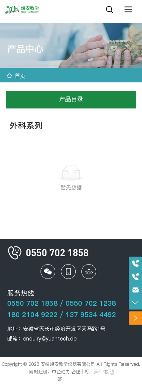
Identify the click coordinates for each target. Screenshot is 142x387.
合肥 (76, 371)
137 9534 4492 (91, 314)
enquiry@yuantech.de (49, 338)
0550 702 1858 (32, 303)
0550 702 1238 (91, 303)
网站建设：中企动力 (49, 371)
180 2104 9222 (32, 314)
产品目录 (71, 99)
